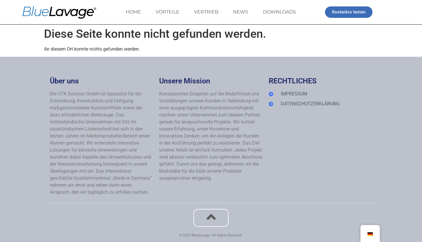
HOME (133, 12)
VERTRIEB (206, 12)
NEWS (240, 12)
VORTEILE (167, 12)
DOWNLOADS (279, 12)
